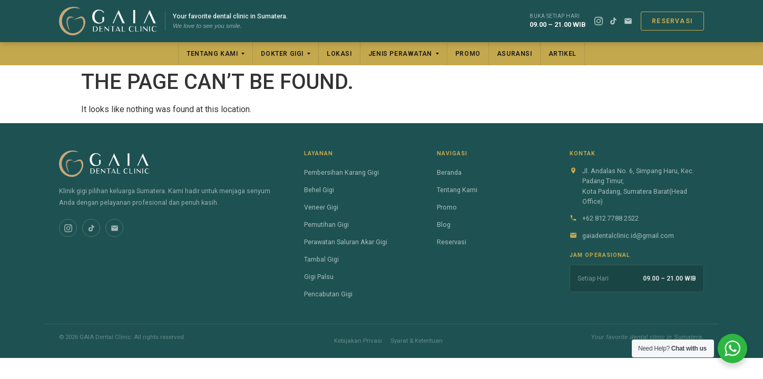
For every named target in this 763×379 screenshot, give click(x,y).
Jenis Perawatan (400, 53)
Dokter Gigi (282, 53)
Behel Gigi (319, 190)
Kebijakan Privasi (358, 340)
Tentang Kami (212, 53)
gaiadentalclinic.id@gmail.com (628, 236)
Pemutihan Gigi (326, 224)
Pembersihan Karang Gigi (341, 172)
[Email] (628, 21)
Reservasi (672, 21)
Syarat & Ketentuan (416, 340)
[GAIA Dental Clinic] (107, 21)
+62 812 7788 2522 (610, 218)
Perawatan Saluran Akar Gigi (345, 242)
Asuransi (514, 53)
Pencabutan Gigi (328, 294)
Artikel (562, 53)
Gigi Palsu (319, 277)
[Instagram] (598, 21)
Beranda (449, 172)
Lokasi (339, 53)
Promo (468, 53)
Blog (444, 224)
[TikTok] (613, 21)
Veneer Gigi (321, 207)
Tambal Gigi (321, 259)
